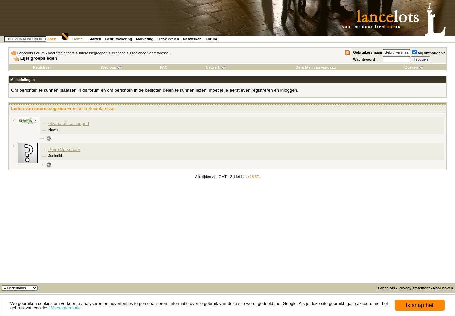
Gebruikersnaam (367, 52)
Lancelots (386, 288)
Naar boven (443, 288)
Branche (119, 53)
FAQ (164, 67)
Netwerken (192, 39)
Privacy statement (414, 288)
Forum (211, 39)
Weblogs (111, 67)
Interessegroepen (93, 53)
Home (77, 39)
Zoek (51, 39)
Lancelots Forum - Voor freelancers (46, 53)
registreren (262, 90)
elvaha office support (68, 123)
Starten (95, 39)
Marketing (144, 39)
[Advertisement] (227, 233)
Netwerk (215, 67)
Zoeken (414, 67)
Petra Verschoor (64, 149)
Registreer (42, 67)
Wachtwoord (364, 59)
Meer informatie (66, 308)
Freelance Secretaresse (149, 53)
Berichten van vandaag (316, 67)
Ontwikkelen (168, 39)
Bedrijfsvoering (118, 39)
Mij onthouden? (428, 53)
